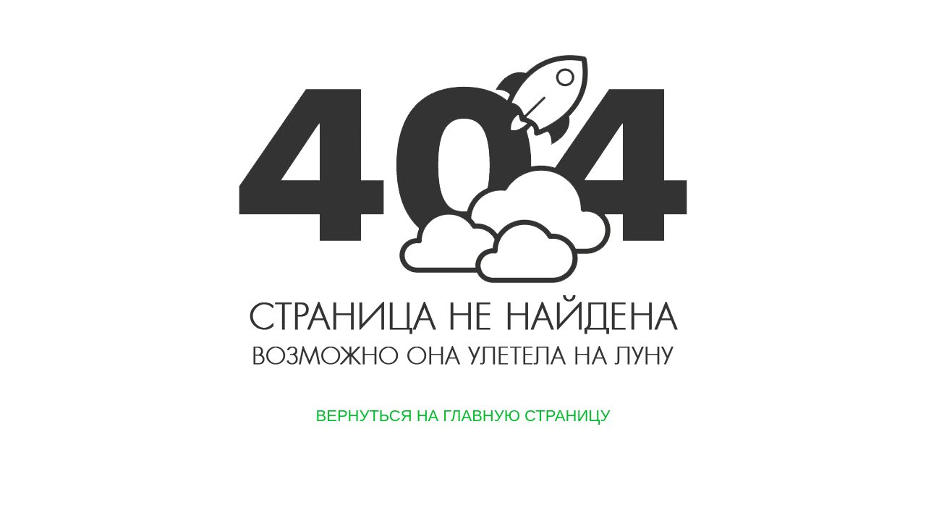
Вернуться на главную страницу (463, 416)
